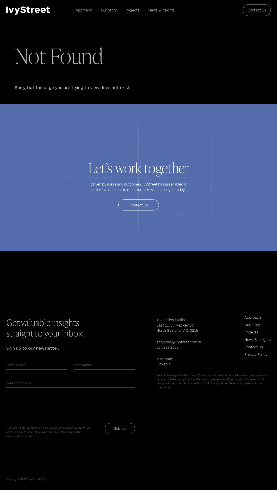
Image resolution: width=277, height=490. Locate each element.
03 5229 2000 (167, 347)
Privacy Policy (255, 354)
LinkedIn (163, 364)
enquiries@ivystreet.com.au (179, 342)
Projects (132, 10)
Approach (84, 10)
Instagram (164, 359)
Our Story (109, 10)
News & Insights (161, 10)
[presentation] (40, 405)
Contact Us (257, 10)
